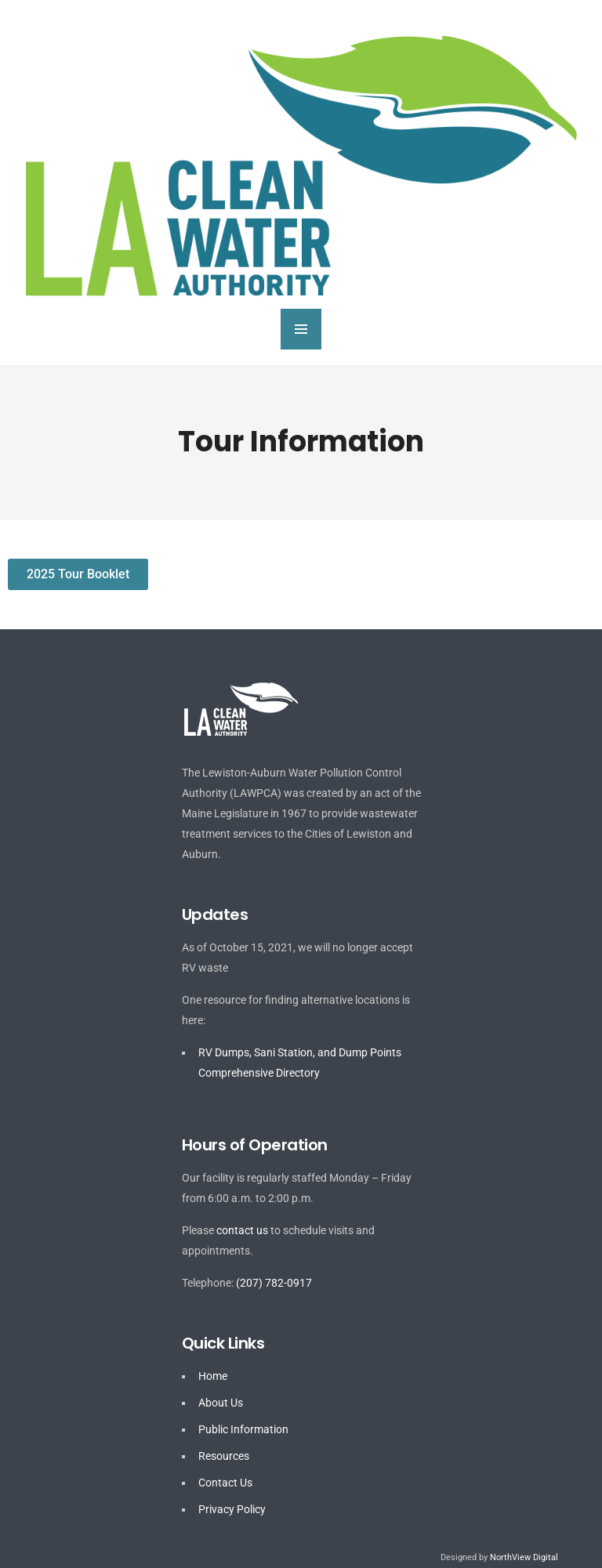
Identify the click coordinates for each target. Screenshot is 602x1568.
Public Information (243, 1429)
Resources (223, 1456)
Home (212, 1376)
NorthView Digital (524, 1557)
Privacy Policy (232, 1509)
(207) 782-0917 (274, 1282)
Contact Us (225, 1482)
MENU (301, 329)
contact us (242, 1230)
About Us (220, 1402)
